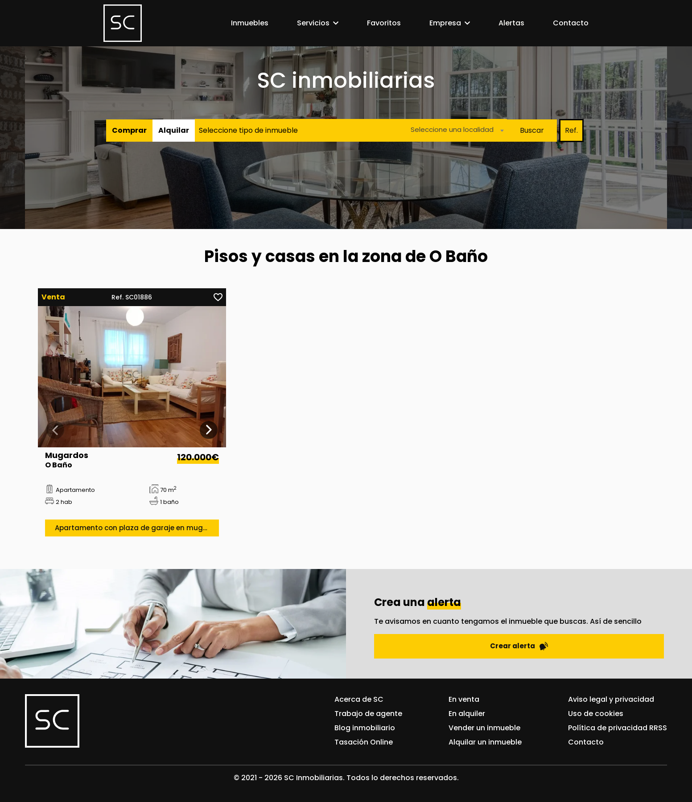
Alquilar (173, 130)
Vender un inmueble (484, 728)
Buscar (532, 130)
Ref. (571, 130)
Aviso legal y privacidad (611, 699)
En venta (464, 699)
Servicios (313, 23)
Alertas (511, 23)
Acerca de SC (358, 699)
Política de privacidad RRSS (617, 728)
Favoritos (384, 23)
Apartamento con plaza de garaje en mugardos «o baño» (137, 527)
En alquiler (467, 713)
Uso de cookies (595, 713)
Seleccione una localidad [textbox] (452, 129)
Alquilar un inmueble (485, 742)
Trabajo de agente (368, 713)
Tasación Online (363, 742)
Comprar (129, 130)
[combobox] (455, 130)
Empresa (445, 23)
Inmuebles (249, 23)
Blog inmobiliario (364, 728)
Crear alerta (519, 646)
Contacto (571, 23)
